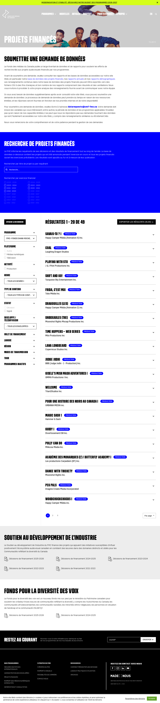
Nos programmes (11, 663)
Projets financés (104, 6)
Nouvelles (63, 6)
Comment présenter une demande (84, 667)
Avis (123, 684)
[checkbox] (16, 185)
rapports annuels (76, 79)
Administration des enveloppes (16, 673)
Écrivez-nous (42, 679)
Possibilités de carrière (47, 675)
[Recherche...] (41, 169)
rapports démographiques (103, 79)
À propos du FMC (44, 663)
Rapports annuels (44, 671)
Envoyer (147, 639)
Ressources (76, 663)
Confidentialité (115, 684)
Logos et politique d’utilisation (83, 671)
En (151, 6)
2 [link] (52, 515)
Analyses (88, 6)
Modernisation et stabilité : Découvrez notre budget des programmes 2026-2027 (79, 2)
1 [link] (47, 515)
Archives (74, 675)
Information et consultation (15, 687)
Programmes (48, 6)
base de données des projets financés (45, 79)
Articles (75, 6)
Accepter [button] (151, 698)
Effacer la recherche (15, 222)
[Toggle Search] (156, 5)
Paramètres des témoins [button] (135, 698)
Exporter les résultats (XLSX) (135, 222)
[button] (20, 238)
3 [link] (57, 515)
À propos (121, 6)
